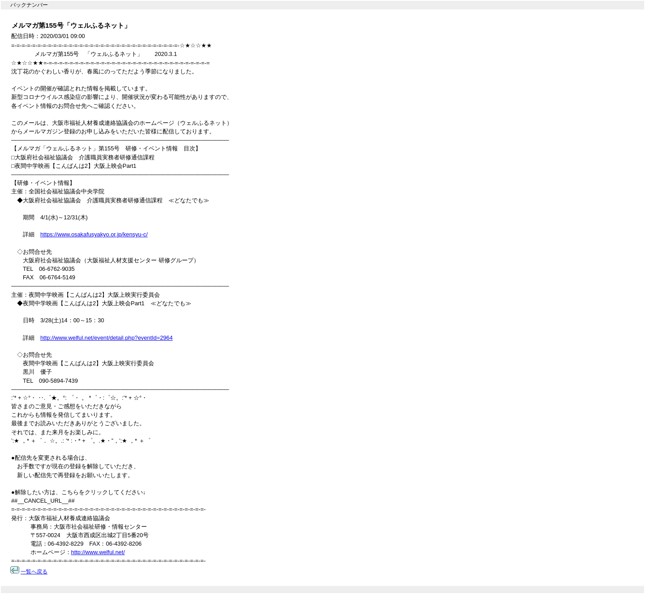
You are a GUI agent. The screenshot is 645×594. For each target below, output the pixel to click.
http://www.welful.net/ (98, 552)
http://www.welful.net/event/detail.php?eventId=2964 (106, 337)
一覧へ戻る (34, 571)
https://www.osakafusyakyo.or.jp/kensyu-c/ (94, 234)
